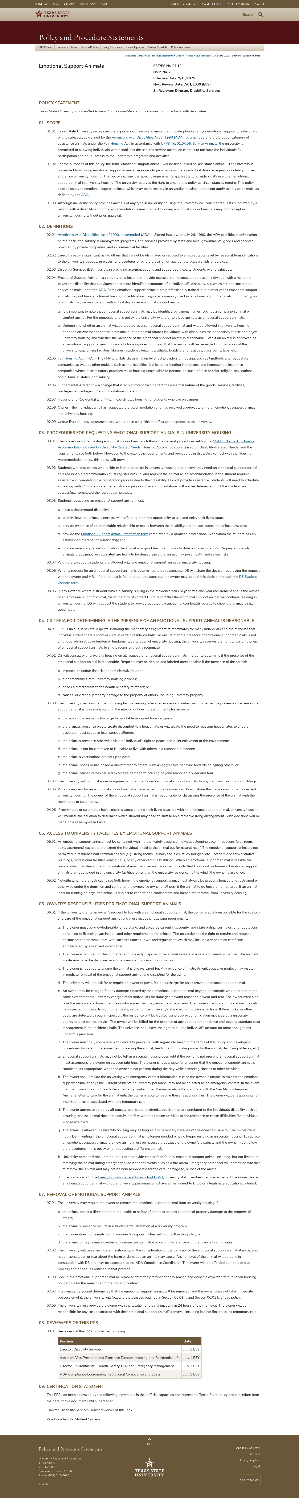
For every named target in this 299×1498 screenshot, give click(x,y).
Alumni (259, 3)
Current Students (183, 3)
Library (69, 3)
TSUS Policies (44, 47)
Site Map (44, 1484)
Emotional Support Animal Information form (114, 534)
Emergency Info (250, 1460)
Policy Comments (112, 47)
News (104, 3)
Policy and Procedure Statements (91, 37)
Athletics (41, 3)
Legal (256, 1466)
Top (149, 1442)
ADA (85, 195)
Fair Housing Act (116, 143)
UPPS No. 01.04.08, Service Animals (189, 143)
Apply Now (239, 1480)
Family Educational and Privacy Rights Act (130, 1177)
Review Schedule (157, 47)
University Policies (66, 47)
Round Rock (87, 3)
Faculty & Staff (211, 3)
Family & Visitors (238, 3)
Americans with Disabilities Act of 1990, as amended (99, 234)
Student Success (204, 55)
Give (56, 3)
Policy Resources (180, 47)
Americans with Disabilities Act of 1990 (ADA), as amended (158, 137)
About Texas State (248, 1448)
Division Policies (90, 47)
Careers (255, 1454)
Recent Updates (135, 47)
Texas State (131, 55)
